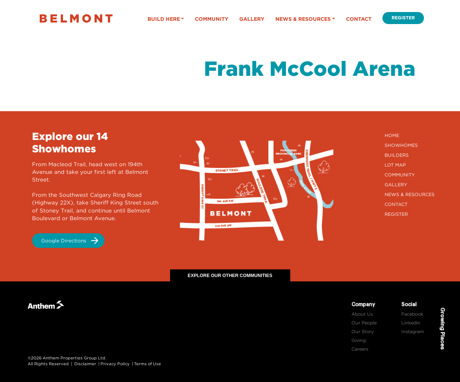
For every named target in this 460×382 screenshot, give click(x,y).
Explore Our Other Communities (230, 275)
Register (403, 17)
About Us (362, 314)
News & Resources (303, 19)
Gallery (251, 19)
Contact (358, 19)
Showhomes (401, 145)
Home (392, 135)
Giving (358, 340)
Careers (359, 349)
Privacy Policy (115, 363)
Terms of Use (147, 363)
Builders (397, 155)
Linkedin (410, 323)
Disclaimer (85, 363)
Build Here (164, 19)
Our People (364, 323)
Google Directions (63, 240)
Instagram (412, 331)
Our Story (362, 331)
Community (211, 19)
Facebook (412, 314)
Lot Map (395, 165)
